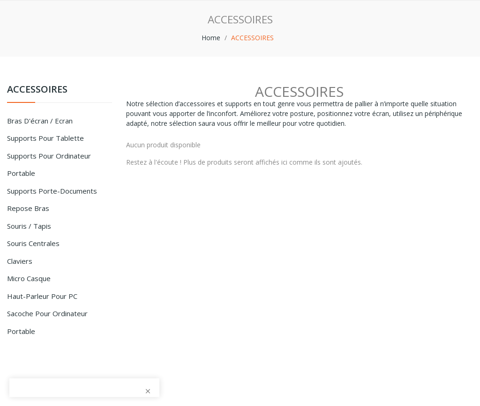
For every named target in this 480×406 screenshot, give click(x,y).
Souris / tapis (29, 226)
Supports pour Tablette (45, 138)
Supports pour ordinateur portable (49, 164)
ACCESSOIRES (37, 90)
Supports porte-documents (52, 191)
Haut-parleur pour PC (42, 296)
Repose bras (28, 208)
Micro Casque (29, 278)
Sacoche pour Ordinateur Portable (47, 322)
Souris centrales (33, 243)
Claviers (19, 261)
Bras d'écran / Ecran (40, 120)
